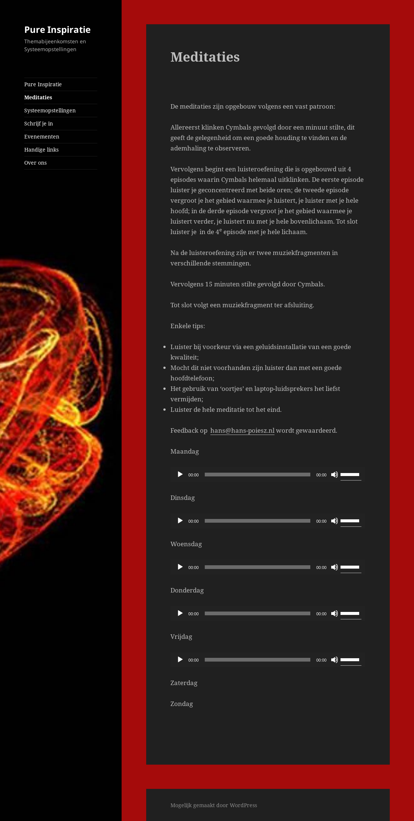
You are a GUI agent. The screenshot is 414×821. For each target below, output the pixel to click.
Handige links (41, 149)
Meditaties (38, 97)
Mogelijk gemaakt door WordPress (213, 805)
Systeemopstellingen (50, 110)
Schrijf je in (38, 123)
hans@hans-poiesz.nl (242, 430)
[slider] (257, 474)
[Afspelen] (180, 474)
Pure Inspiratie (57, 29)
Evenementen (41, 136)
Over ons (35, 162)
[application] (267, 474)
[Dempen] (334, 474)
